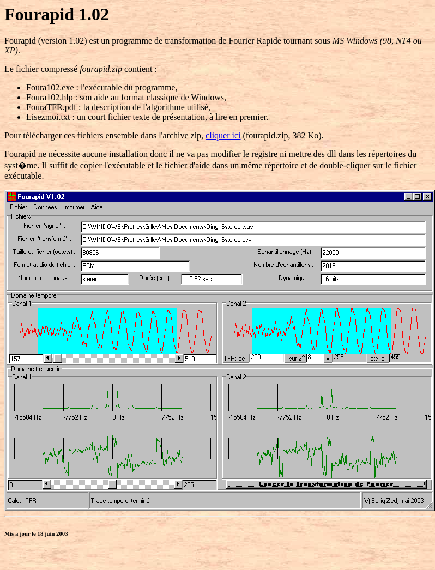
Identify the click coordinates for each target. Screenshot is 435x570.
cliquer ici (223, 135)
